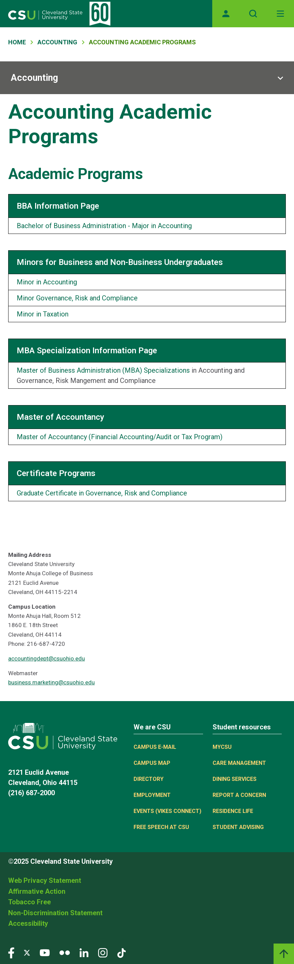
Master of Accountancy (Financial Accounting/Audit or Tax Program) (119, 437)
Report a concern (239, 795)
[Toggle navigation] (280, 13)
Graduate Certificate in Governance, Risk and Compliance (102, 493)
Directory (149, 779)
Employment (152, 795)
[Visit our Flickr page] (64, 952)
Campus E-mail (155, 747)
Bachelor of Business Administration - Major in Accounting (104, 226)
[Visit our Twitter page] (27, 952)
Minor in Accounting (47, 282)
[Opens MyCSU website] (225, 13)
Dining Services (235, 779)
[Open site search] (253, 13)
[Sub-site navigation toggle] (147, 77)
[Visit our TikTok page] (121, 952)
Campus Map (152, 763)
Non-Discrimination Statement (55, 913)
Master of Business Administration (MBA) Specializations (103, 370)
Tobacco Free (29, 902)
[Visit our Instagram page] (103, 952)
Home (17, 42)
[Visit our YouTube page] (45, 952)
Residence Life (233, 811)
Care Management (239, 763)
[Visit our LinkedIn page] (84, 952)
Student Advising (238, 827)
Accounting (57, 42)
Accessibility (28, 923)
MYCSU (222, 747)
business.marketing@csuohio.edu (51, 682)
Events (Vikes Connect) (167, 811)
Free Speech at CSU (161, 827)
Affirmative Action (36, 891)
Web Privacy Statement (44, 880)
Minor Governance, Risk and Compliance (77, 298)
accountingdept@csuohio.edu (46, 658)
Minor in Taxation (42, 314)
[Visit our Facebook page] (11, 952)
